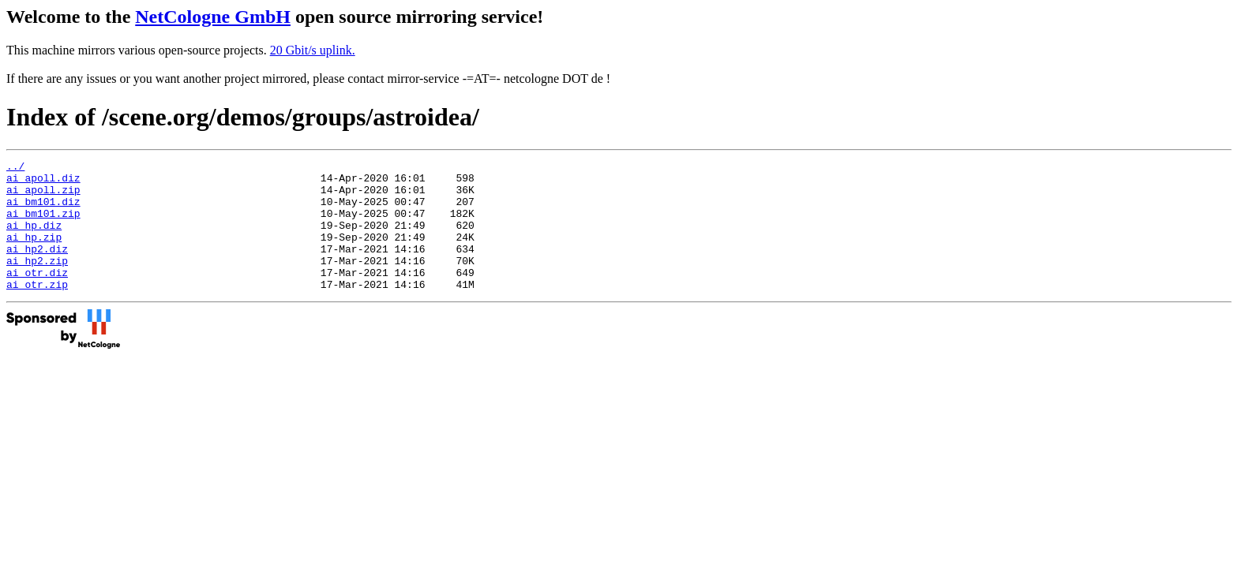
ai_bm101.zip (43, 225)
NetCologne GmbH (213, 16)
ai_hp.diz (34, 239)
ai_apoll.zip (43, 196)
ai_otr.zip (37, 310)
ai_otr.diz (37, 296)
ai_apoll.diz (43, 182)
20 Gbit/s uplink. (312, 50)
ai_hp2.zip (37, 282)
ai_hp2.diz (37, 267)
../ (15, 168)
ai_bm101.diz (43, 211)
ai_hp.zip (34, 253)
